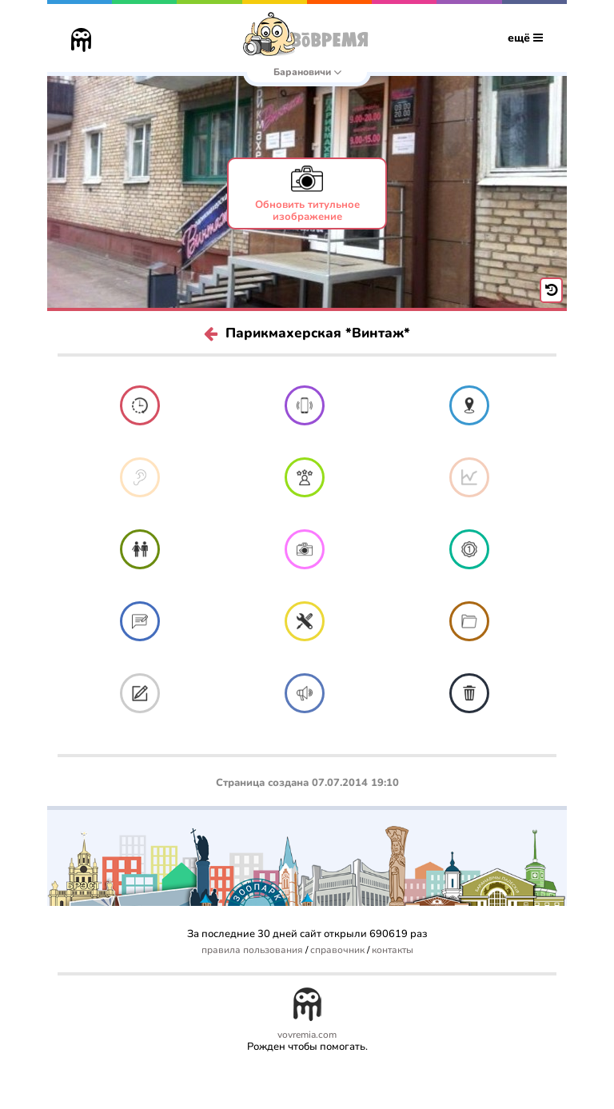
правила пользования (252, 950)
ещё (525, 38)
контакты (392, 950)
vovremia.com (307, 1035)
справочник (337, 950)
